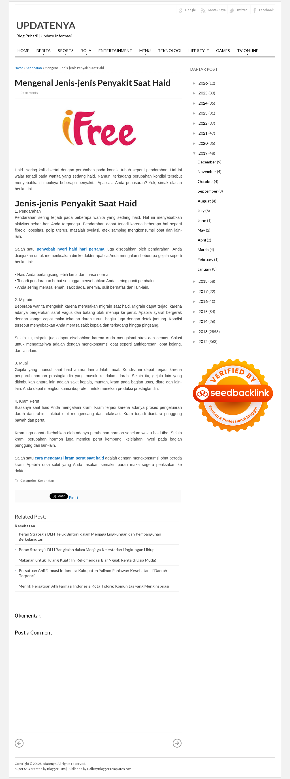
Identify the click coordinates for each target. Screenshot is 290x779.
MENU (144, 52)
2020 (203, 143)
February (206, 259)
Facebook (266, 10)
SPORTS (64, 52)
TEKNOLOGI (170, 50)
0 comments (29, 92)
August (205, 200)
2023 (203, 113)
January (205, 269)
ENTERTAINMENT (115, 50)
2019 (203, 153)
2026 (203, 83)
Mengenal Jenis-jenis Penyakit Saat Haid (92, 82)
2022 (203, 123)
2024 (203, 103)
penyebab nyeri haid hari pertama (71, 249)
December (207, 161)
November (207, 171)
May (202, 230)
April (202, 240)
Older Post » (177, 743)
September (208, 191)
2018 (203, 281)
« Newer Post (19, 743)
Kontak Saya (217, 10)
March (204, 249)
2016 (203, 301)
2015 (203, 311)
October (206, 181)
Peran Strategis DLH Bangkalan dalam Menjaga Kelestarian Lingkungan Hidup (87, 549)
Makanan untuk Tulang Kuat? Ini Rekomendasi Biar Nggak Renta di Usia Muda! (87, 560)
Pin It (73, 497)
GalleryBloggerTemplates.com (109, 769)
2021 (203, 133)
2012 (203, 341)
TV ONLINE (246, 52)
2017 (203, 291)
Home (19, 68)
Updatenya (46, 25)
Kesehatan (34, 68)
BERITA (42, 52)
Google (190, 10)
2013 (203, 331)
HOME (23, 50)
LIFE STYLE (199, 50)
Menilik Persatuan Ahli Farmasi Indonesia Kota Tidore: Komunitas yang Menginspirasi (94, 586)
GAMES (223, 50)
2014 (203, 321)
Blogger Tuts (56, 769)
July (201, 210)
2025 (203, 92)
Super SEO (22, 769)
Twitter (241, 10)
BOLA (84, 52)
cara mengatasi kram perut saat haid (70, 458)
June (202, 220)
